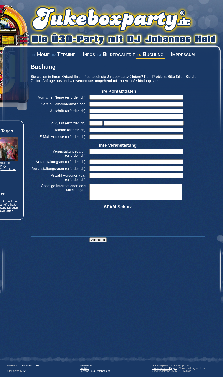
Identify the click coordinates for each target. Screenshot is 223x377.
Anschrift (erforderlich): (68, 111)
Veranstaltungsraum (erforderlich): (59, 169)
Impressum (180, 54)
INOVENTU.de (30, 365)
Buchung (150, 54)
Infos (86, 54)
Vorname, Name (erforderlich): (62, 97)
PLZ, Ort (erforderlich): (68, 123)
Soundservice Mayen (164, 368)
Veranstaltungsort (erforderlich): (61, 162)
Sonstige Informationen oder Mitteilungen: (63, 188)
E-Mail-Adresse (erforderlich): (62, 137)
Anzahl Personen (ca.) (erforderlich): (68, 177)
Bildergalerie (116, 54)
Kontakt (84, 368)
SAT (25, 371)
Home (41, 54)
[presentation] (124, 219)
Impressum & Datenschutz (95, 371)
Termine (63, 54)
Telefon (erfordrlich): (70, 130)
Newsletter (86, 365)
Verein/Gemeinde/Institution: (63, 104)
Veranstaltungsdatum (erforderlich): (69, 153)
